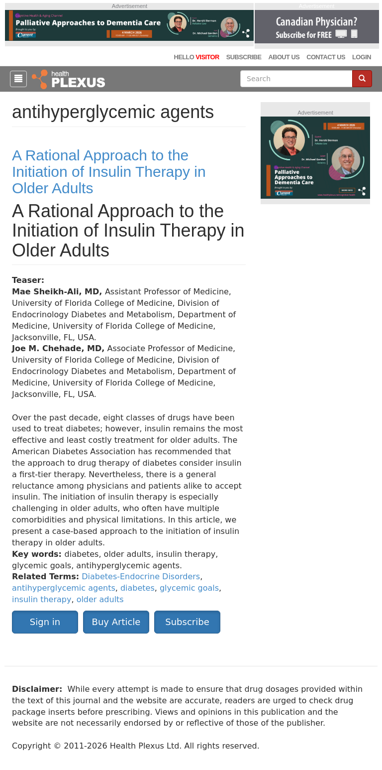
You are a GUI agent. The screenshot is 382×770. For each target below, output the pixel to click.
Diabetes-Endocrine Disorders (141, 576)
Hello (196, 57)
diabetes (137, 588)
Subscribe (244, 57)
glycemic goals (189, 588)
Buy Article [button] (116, 622)
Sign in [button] (45, 622)
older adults (100, 599)
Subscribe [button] (187, 622)
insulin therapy (41, 599)
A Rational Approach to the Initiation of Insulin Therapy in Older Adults (109, 171)
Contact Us (325, 57)
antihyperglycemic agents (63, 588)
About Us (283, 57)
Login (361, 57)
